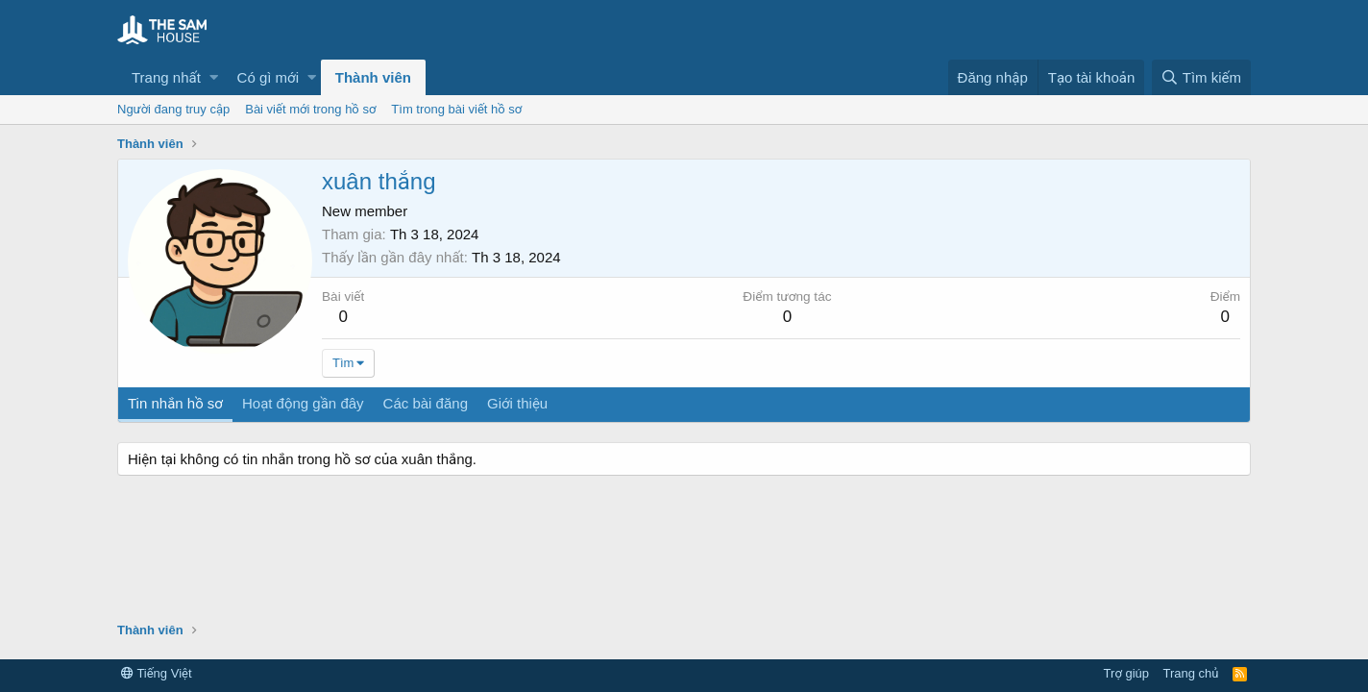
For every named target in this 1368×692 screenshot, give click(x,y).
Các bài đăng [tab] (425, 403)
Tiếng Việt (156, 673)
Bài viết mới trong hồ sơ (310, 109)
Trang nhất (166, 77)
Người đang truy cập (173, 109)
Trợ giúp (1126, 673)
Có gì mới (268, 77)
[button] (214, 77)
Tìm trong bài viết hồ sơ (456, 109)
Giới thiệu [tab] (517, 403)
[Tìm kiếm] (1201, 77)
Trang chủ (1191, 673)
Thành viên (373, 77)
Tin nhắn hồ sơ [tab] (175, 403)
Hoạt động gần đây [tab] (303, 403)
